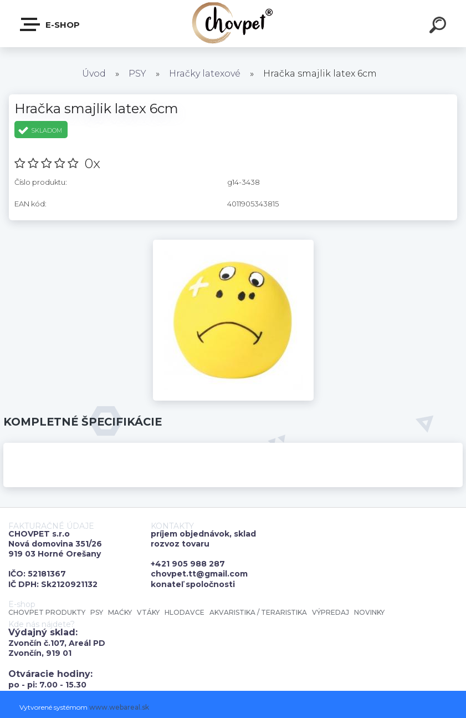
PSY (137, 73)
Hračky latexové (204, 73)
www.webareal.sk (119, 707)
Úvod (94, 73)
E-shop (50, 24)
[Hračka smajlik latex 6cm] (233, 244)
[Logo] (233, 23)
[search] (439, 26)
